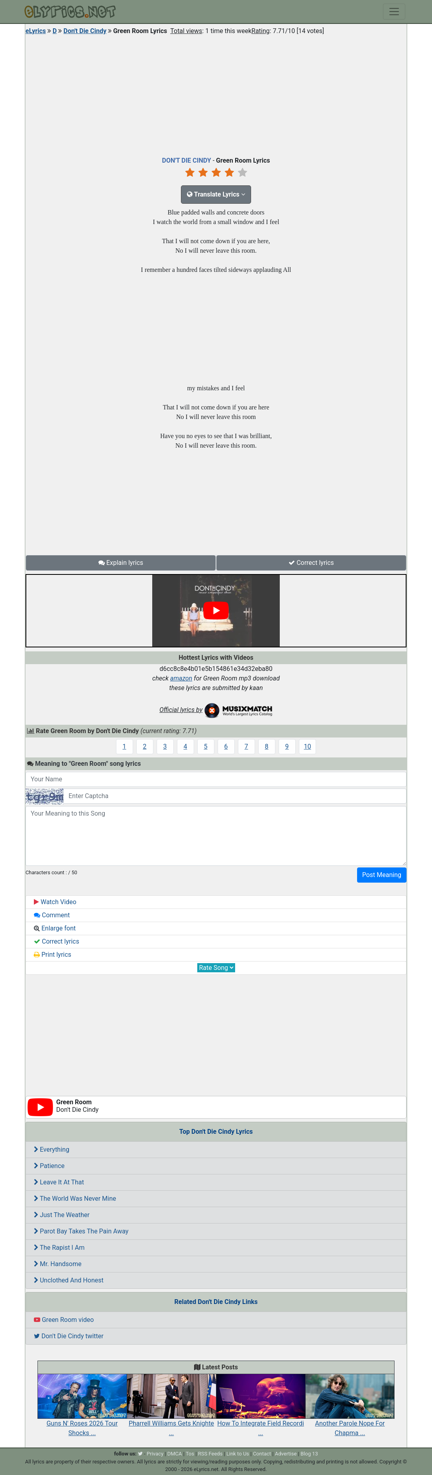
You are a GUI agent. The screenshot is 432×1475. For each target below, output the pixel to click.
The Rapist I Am (59, 1247)
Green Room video (64, 1320)
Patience (49, 1166)
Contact (262, 1454)
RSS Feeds (210, 1454)
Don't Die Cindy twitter (69, 1336)
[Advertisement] (216, 93)
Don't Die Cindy (84, 31)
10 (307, 746)
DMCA (174, 1454)
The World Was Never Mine (75, 1198)
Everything (51, 1149)
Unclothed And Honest (69, 1280)
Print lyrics (52, 954)
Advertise (286, 1454)
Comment (52, 915)
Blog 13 (309, 1454)
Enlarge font (55, 928)
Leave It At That (59, 1182)
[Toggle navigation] (394, 12)
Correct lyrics (311, 562)
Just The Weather (62, 1215)
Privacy (155, 1454)
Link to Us (237, 1454)
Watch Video (55, 902)
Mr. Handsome (57, 1264)
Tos (190, 1454)
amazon (181, 678)
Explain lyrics (120, 562)
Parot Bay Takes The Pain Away (81, 1231)
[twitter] (140, 1454)
